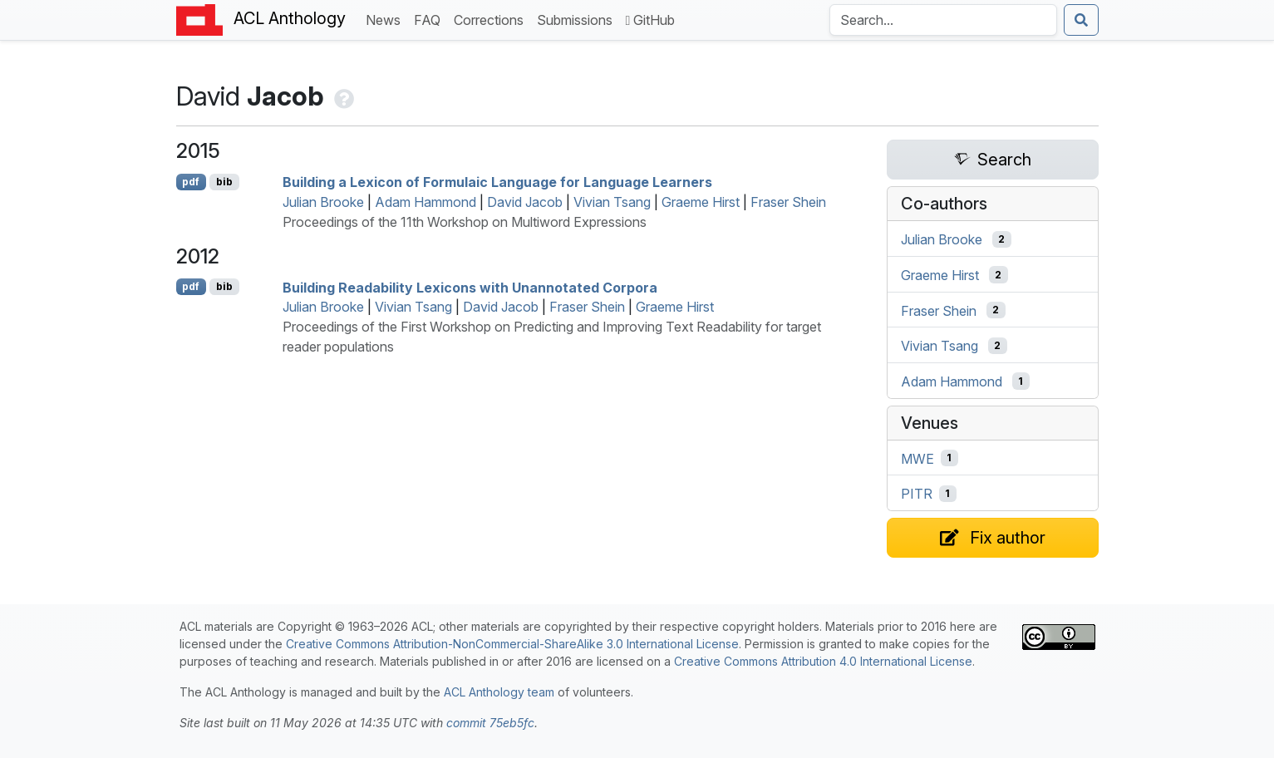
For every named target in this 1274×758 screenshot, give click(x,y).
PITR (916, 493)
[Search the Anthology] (943, 20)
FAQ (430, 18)
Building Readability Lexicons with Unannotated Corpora (470, 286)
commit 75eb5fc (490, 723)
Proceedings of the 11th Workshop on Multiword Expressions (465, 222)
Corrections (492, 18)
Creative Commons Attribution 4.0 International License (823, 661)
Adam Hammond (425, 202)
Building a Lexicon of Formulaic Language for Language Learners (497, 182)
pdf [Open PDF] (190, 181)
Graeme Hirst (701, 202)
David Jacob (525, 202)
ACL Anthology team (499, 692)
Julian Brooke (323, 202)
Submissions (578, 18)
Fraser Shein (788, 202)
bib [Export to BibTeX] (224, 181)
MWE (917, 458)
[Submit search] (1081, 20)
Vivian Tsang (612, 202)
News (386, 18)
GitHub (651, 20)
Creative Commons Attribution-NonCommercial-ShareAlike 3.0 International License (512, 644)
